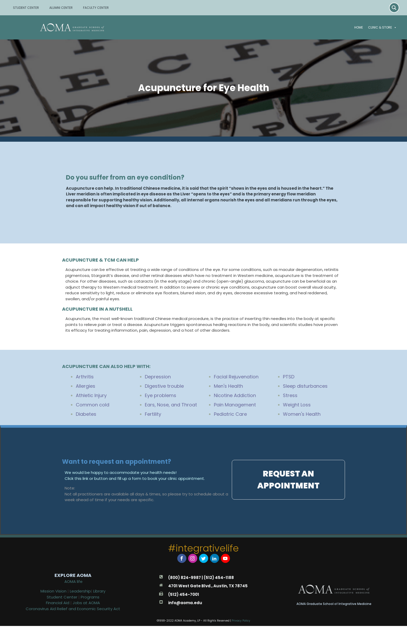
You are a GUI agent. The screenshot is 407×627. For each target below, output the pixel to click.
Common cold (92, 404)
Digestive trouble (164, 386)
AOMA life (73, 582)
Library (99, 592)
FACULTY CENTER (96, 7)
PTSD (288, 376)
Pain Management (235, 404)
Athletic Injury (91, 395)
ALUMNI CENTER (61, 7)
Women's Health (302, 414)
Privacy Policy (241, 621)
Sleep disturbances (305, 386)
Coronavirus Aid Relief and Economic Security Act (73, 609)
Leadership (80, 592)
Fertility (153, 414)
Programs (90, 598)
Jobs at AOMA (86, 603)
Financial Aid (58, 603)
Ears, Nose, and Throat (171, 404)
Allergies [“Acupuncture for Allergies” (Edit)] (85, 386)
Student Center (62, 598)
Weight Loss (297, 404)
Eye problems (160, 395)
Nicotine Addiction (235, 395)
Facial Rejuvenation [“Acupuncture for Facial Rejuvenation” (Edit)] (236, 376)
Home (358, 27)
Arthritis (85, 376)
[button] (394, 27)
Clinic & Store (382, 27)
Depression (158, 376)
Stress (290, 395)
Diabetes (86, 414)
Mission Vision (53, 592)
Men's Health (228, 386)
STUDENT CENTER (26, 7)
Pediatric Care (230, 414)
